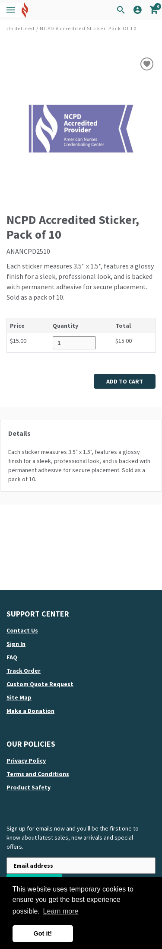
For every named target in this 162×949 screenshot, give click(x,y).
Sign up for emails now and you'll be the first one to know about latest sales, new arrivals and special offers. (72, 837)
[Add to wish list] (146, 64)
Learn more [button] (61, 911)
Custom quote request (39, 684)
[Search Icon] (121, 10)
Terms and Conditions (37, 774)
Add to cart (124, 381)
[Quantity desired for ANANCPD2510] (74, 342)
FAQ (11, 657)
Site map (19, 697)
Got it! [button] (43, 933)
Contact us (22, 630)
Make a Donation (30, 711)
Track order (23, 670)
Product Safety (28, 787)
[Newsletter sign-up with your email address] (81, 865)
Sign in (15, 644)
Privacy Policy (26, 760)
